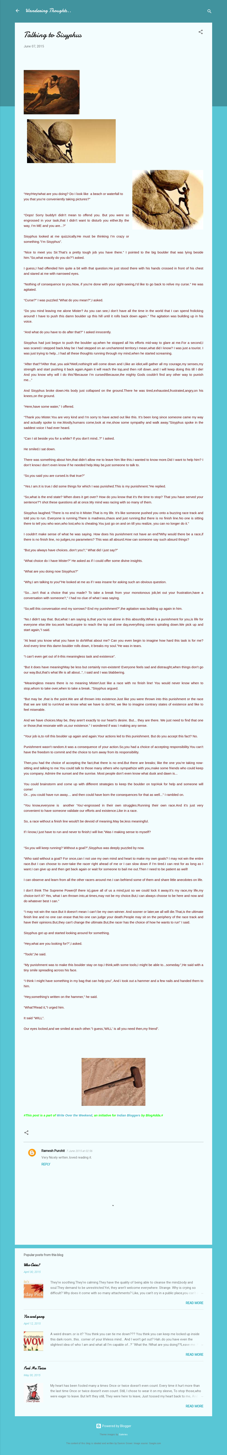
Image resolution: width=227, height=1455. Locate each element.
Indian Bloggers (128, 1115)
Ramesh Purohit (53, 1151)
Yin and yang (34, 1316)
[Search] (209, 12)
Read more (194, 1303)
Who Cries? (32, 1265)
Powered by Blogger (113, 1426)
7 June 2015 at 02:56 (79, 1151)
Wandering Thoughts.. (48, 10)
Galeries (123, 1434)
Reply (45, 1164)
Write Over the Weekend (74, 1115)
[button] (200, 32)
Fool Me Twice (35, 1368)
